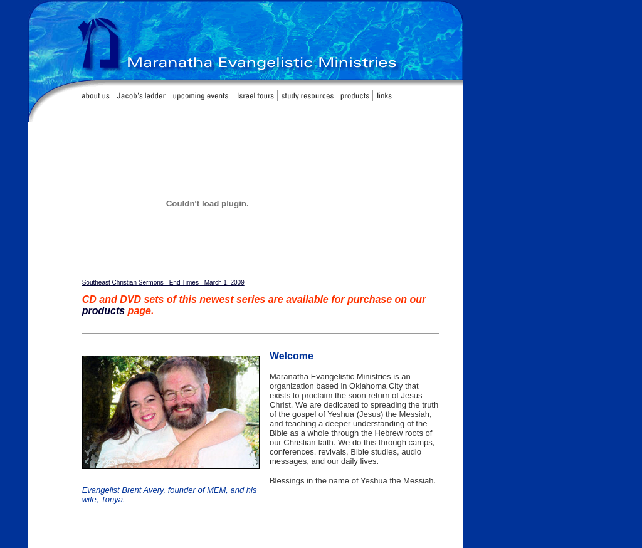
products (103, 310)
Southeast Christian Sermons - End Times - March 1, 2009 (163, 282)
